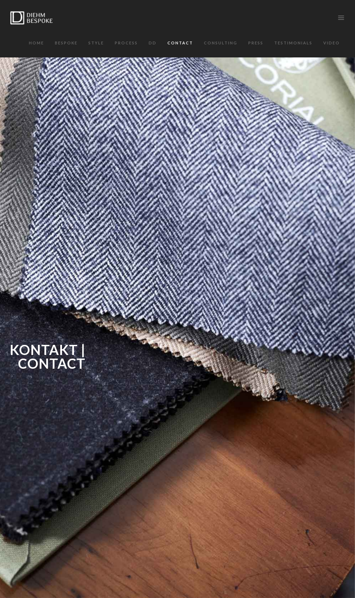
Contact (180, 42)
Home (36, 42)
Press (255, 42)
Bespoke (66, 42)
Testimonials (293, 42)
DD (153, 42)
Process (126, 42)
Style (96, 42)
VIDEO (331, 42)
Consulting (220, 42)
